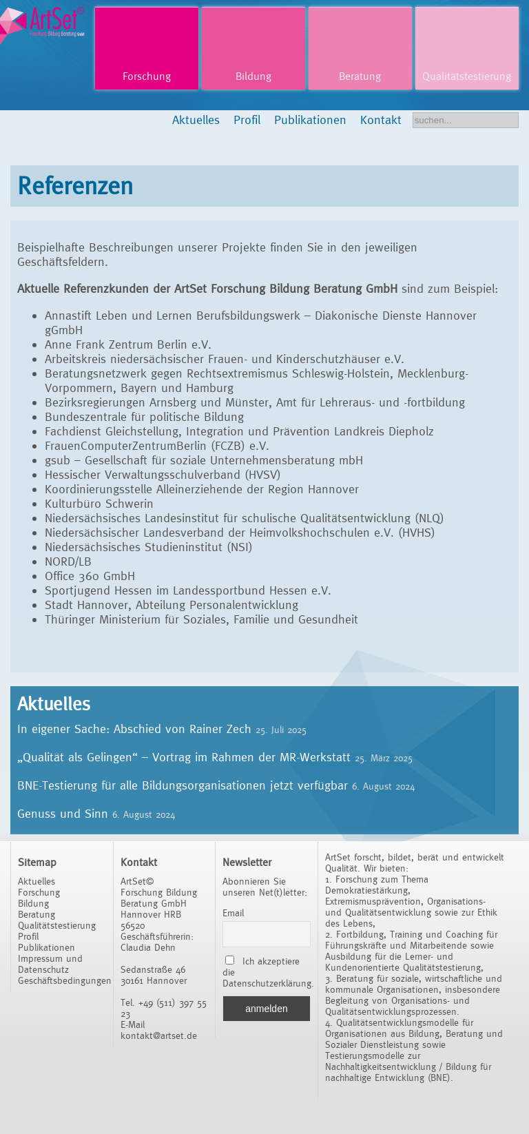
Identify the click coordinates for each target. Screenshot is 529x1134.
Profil (247, 119)
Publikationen (310, 119)
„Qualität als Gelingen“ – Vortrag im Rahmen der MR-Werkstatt (184, 757)
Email (233, 912)
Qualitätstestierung (466, 76)
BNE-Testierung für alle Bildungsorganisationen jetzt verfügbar (182, 785)
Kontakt (381, 119)
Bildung (253, 76)
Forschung (147, 76)
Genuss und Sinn (62, 813)
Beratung (360, 76)
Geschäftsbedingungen (65, 980)
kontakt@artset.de (159, 1035)
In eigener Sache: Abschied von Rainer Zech (134, 728)
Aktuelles (196, 119)
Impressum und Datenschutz (50, 964)
